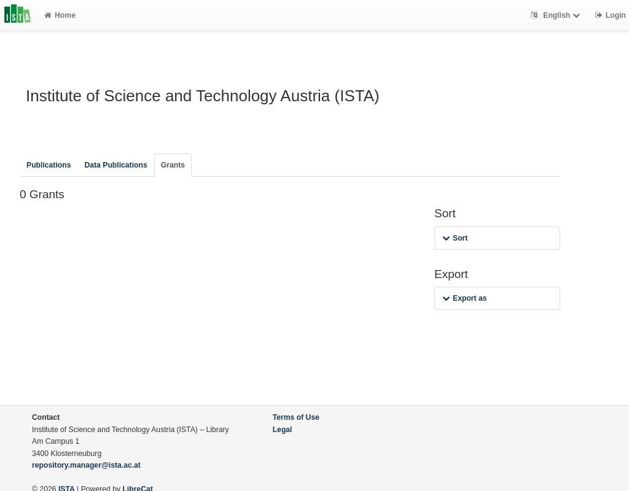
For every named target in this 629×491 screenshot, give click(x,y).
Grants (173, 165)
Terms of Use (296, 417)
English (557, 15)
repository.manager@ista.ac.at (86, 465)
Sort (454, 238)
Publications (48, 165)
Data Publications (115, 165)
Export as (464, 298)
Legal (282, 429)
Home (60, 15)
